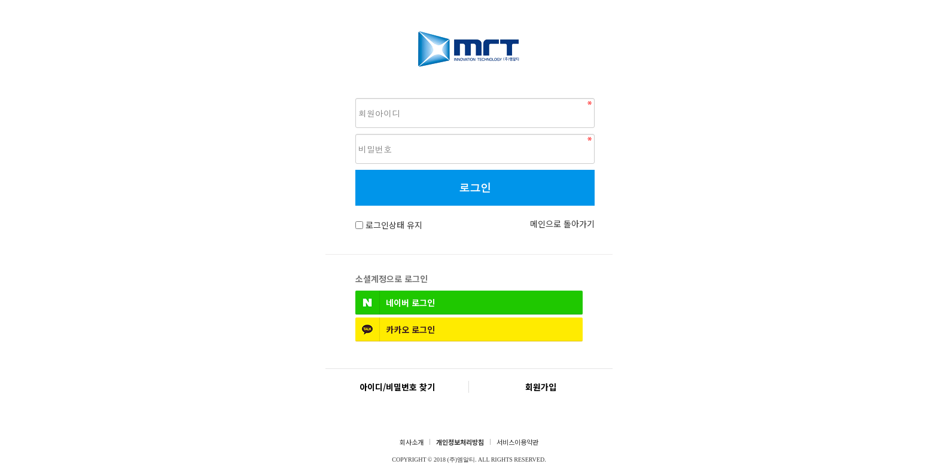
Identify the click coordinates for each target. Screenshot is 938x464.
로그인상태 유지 (394, 225)
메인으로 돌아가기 (562, 224)
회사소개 (412, 442)
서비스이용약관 (517, 442)
